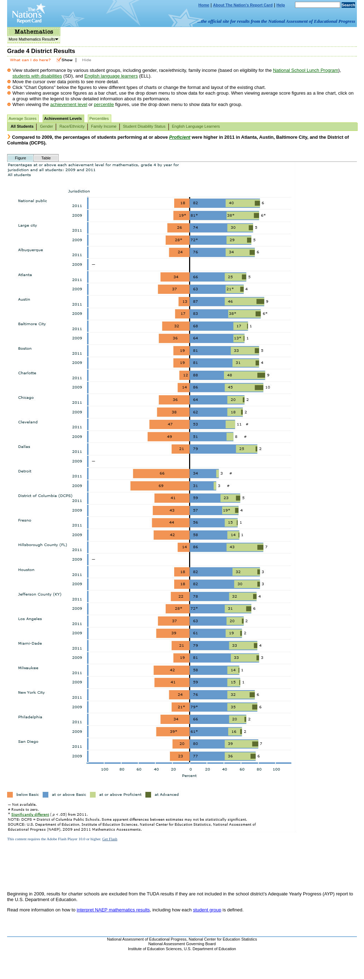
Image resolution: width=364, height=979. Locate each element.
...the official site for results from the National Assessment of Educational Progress (276, 21)
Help (281, 5)
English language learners (111, 76)
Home (203, 5)
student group (207, 909)
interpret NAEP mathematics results (113, 909)
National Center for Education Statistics (223, 939)
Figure (20, 158)
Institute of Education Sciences (155, 949)
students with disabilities (37, 76)
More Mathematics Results (32, 39)
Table (45, 158)
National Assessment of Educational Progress (147, 939)
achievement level (68, 104)
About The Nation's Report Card (243, 5)
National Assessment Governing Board (182, 944)
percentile (104, 104)
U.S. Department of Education (210, 949)
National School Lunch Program (305, 70)
